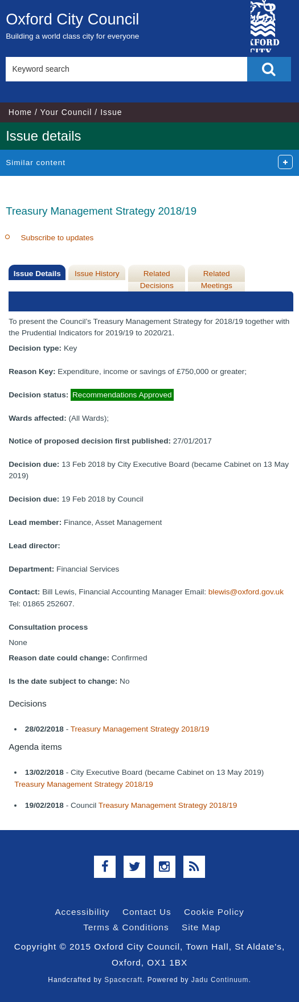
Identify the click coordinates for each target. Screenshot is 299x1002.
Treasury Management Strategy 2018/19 (140, 729)
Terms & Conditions (126, 927)
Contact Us (146, 912)
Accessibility (82, 912)
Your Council (66, 112)
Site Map (201, 927)
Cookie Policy (214, 912)
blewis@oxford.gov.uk (246, 592)
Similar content (35, 162)
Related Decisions (157, 279)
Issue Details (37, 273)
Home (20, 112)
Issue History (97, 273)
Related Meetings (216, 279)
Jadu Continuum (220, 980)
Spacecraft (123, 980)
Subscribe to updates (57, 237)
